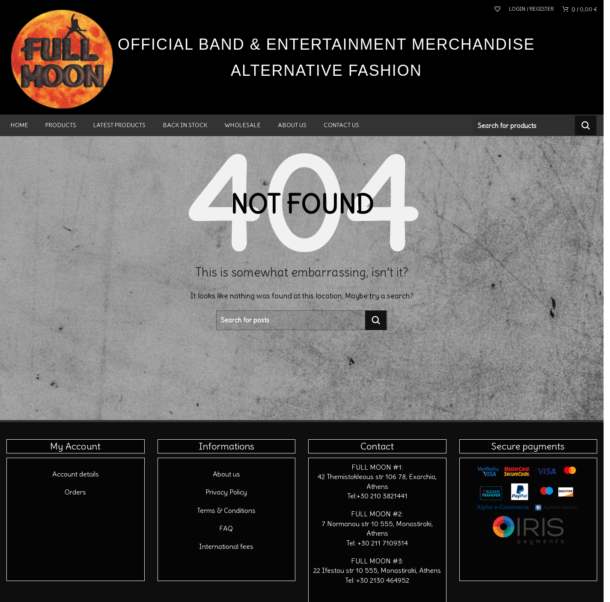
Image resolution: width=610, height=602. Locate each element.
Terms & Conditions (226, 510)
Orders (75, 492)
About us (226, 474)
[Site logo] (62, 56)
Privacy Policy (226, 492)
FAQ (226, 528)
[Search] (535, 125)
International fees (226, 546)
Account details (75, 474)
